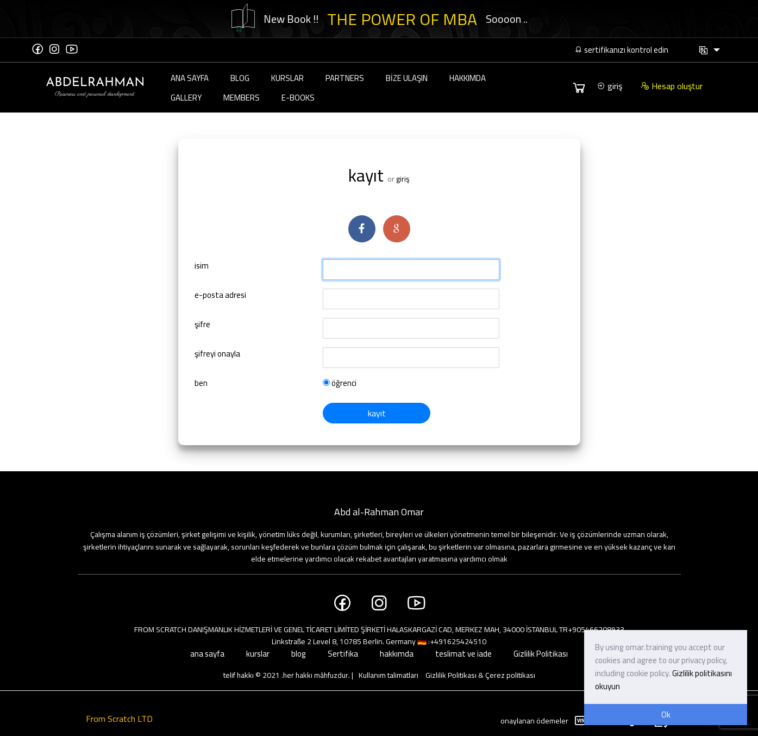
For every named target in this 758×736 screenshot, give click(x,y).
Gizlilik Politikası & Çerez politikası (480, 675)
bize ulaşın (407, 78)
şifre (202, 325)
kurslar (287, 78)
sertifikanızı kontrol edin (621, 50)
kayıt (377, 413)
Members (241, 97)
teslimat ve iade (463, 654)
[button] (709, 50)
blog (239, 78)
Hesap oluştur (672, 86)
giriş (609, 86)
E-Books (298, 97)
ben (201, 383)
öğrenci (339, 383)
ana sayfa (190, 78)
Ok (666, 714)
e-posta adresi (220, 296)
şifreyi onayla (217, 354)
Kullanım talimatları (388, 675)
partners (344, 78)
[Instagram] (54, 49)
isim (202, 266)
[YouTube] (72, 49)
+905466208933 (596, 629)
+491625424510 (458, 641)
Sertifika (343, 654)
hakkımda (467, 78)
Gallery (186, 97)
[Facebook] (37, 49)
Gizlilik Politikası (540, 654)
